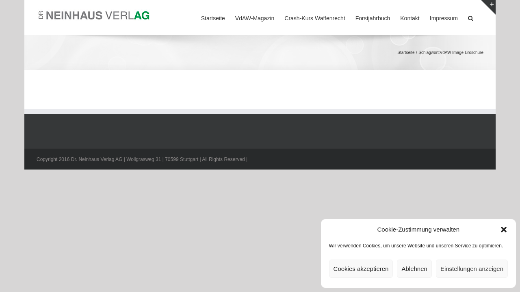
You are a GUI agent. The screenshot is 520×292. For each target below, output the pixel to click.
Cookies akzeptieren (361, 268)
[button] (504, 229)
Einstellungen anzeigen (471, 268)
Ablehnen (414, 268)
